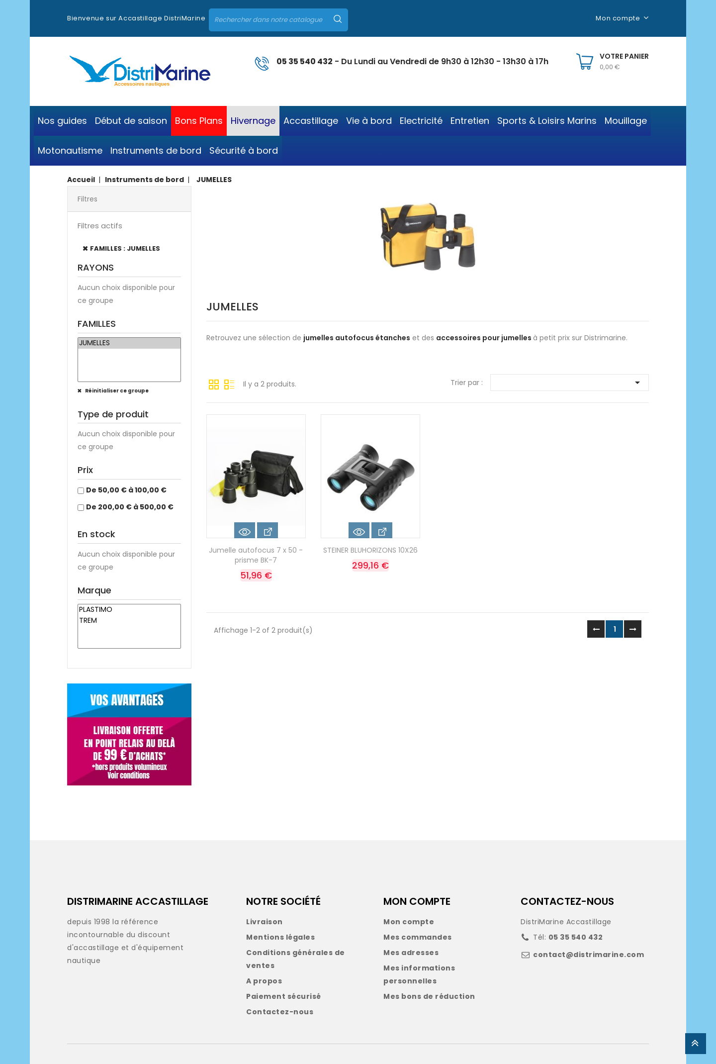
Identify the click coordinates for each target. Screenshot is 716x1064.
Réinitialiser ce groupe (116, 390)
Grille (214, 383)
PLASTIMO (129, 609)
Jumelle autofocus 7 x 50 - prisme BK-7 (256, 555)
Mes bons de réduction (429, 996)
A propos (264, 981)
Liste (229, 383)
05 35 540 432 (304, 61)
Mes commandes (417, 937)
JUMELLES (129, 343)
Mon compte (408, 922)
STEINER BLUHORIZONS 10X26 (370, 550)
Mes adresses (411, 953)
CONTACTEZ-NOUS (567, 901)
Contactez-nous (279, 1012)
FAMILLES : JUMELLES (125, 248)
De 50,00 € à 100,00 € (126, 490)
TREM (129, 620)
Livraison (264, 922)
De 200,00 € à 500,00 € (130, 507)
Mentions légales (280, 937)
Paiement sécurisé (283, 996)
